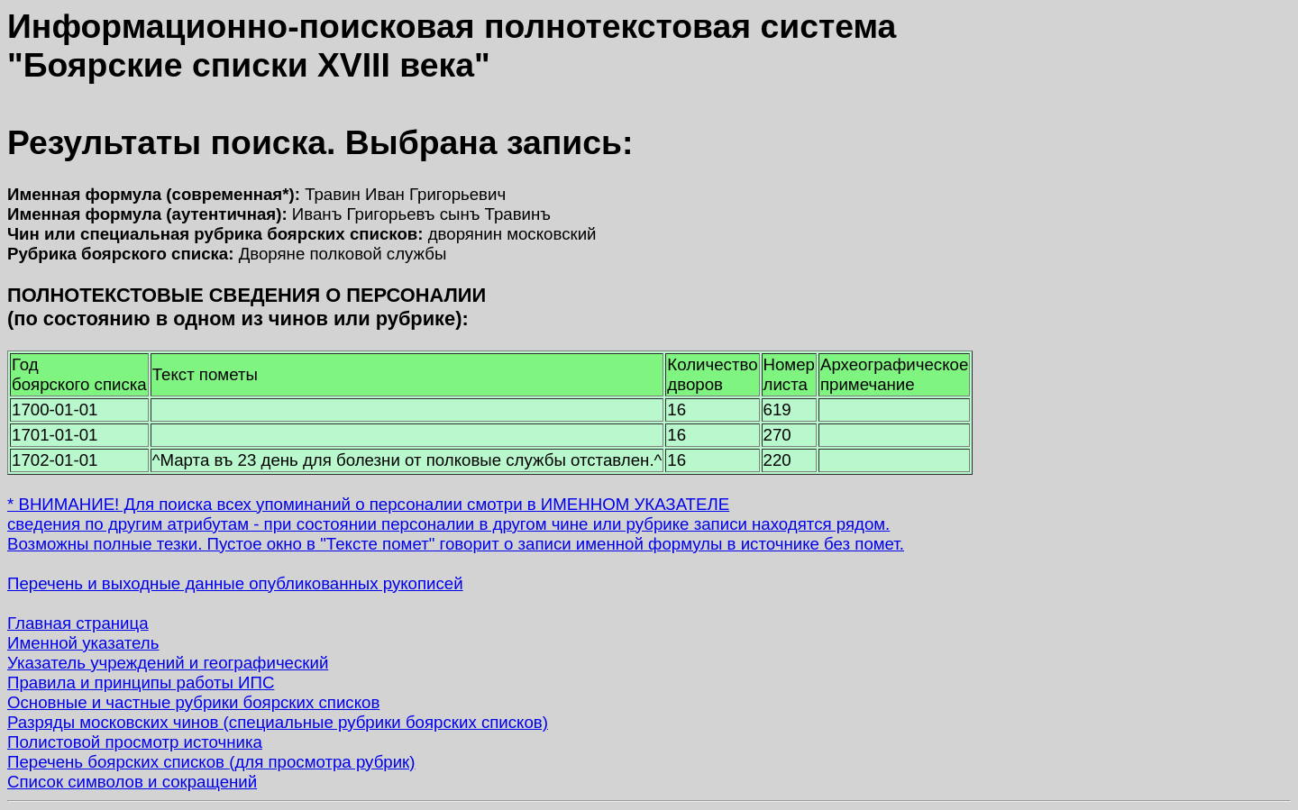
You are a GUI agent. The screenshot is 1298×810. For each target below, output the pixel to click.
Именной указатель (83, 642)
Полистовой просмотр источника (134, 742)
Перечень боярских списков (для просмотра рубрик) (211, 761)
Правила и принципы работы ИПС (140, 682)
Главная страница (78, 623)
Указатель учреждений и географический (167, 662)
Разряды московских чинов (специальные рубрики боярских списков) (277, 722)
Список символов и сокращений (132, 781)
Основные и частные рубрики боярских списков (193, 702)
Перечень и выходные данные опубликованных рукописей (235, 583)
